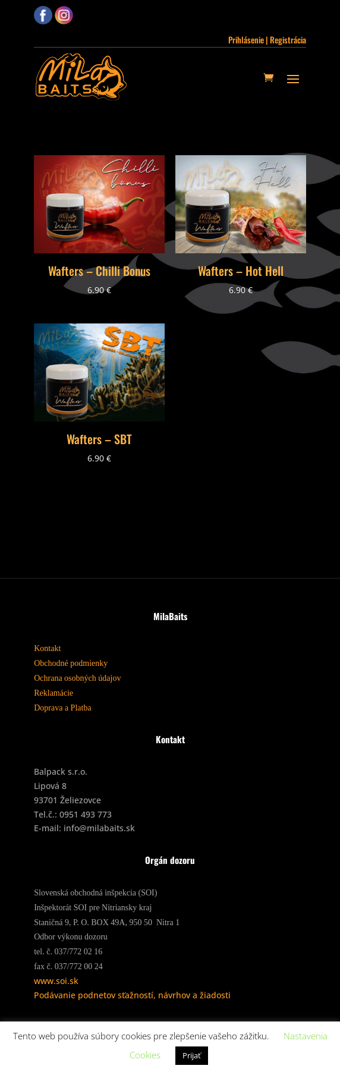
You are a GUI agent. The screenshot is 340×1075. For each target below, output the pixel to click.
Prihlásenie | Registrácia (267, 39)
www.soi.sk (56, 980)
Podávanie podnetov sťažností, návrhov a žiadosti (132, 995)
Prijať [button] (191, 1055)
